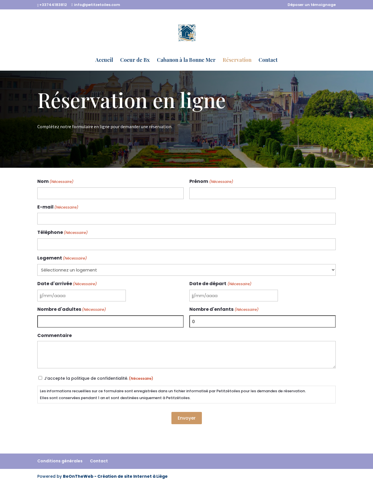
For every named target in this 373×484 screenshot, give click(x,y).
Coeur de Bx (135, 60)
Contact (268, 60)
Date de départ (220, 283)
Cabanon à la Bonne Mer (186, 60)
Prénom (211, 181)
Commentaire (54, 335)
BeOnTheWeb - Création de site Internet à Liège (115, 476)
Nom (55, 181)
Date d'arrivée (67, 283)
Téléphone (62, 232)
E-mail (57, 207)
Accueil (104, 60)
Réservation (237, 60)
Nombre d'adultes (71, 309)
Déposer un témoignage (312, 5)
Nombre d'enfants (223, 309)
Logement (62, 258)
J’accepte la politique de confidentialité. (98, 378)
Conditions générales (60, 461)
